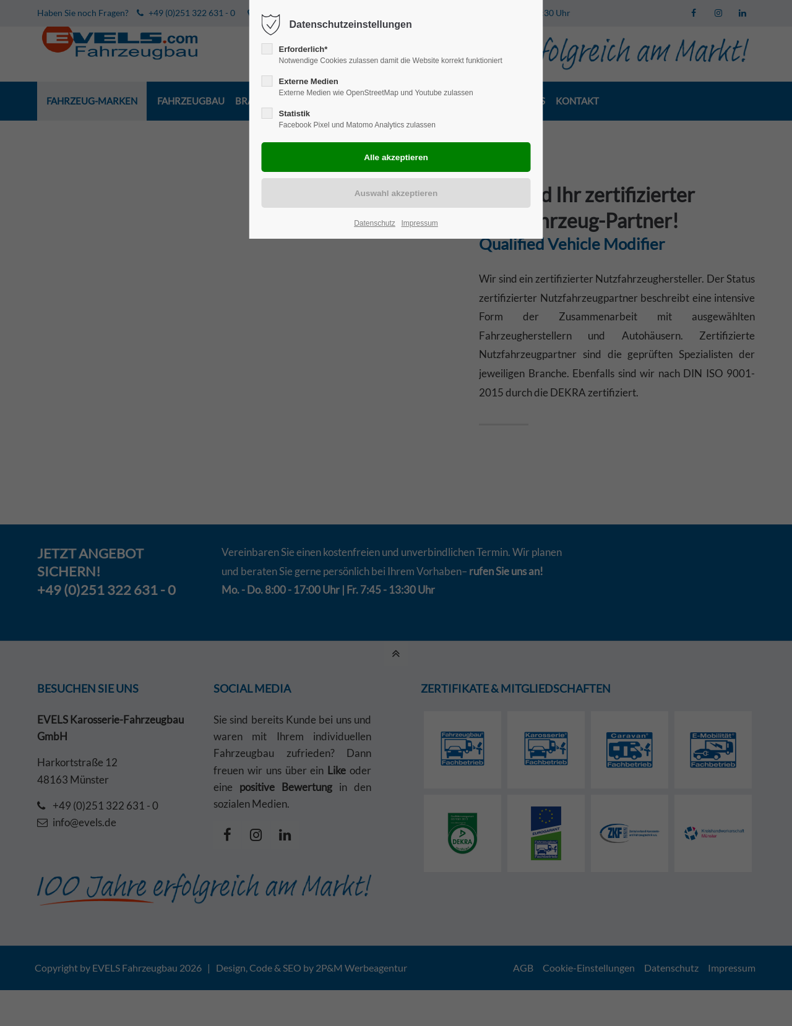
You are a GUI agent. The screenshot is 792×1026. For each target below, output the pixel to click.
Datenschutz (374, 223)
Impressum (419, 223)
